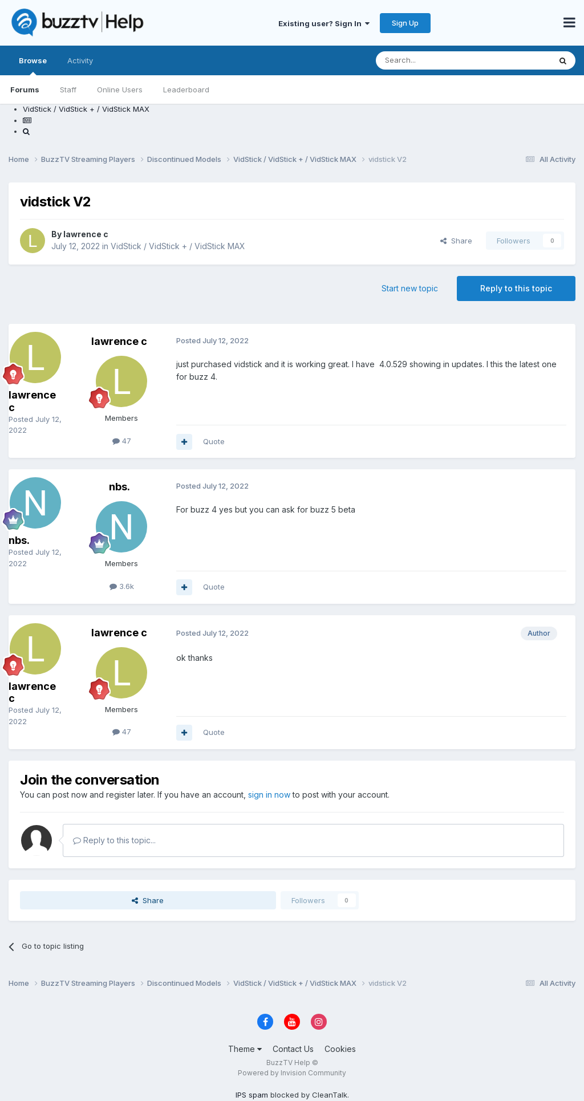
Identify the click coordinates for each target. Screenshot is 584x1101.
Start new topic (410, 288)
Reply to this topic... (114, 840)
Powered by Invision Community (292, 1073)
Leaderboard (186, 89)
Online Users (120, 89)
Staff (68, 89)
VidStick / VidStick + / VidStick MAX (178, 246)
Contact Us (293, 1049)
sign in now (269, 794)
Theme (245, 1049)
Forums (24, 89)
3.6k (122, 586)
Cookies (340, 1049)
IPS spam (252, 1094)
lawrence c (85, 234)
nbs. (19, 540)
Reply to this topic (516, 288)
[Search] (434, 60)
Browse (33, 65)
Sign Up (405, 22)
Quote (214, 441)
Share (456, 240)
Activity (80, 60)
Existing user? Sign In (324, 23)
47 (121, 440)
